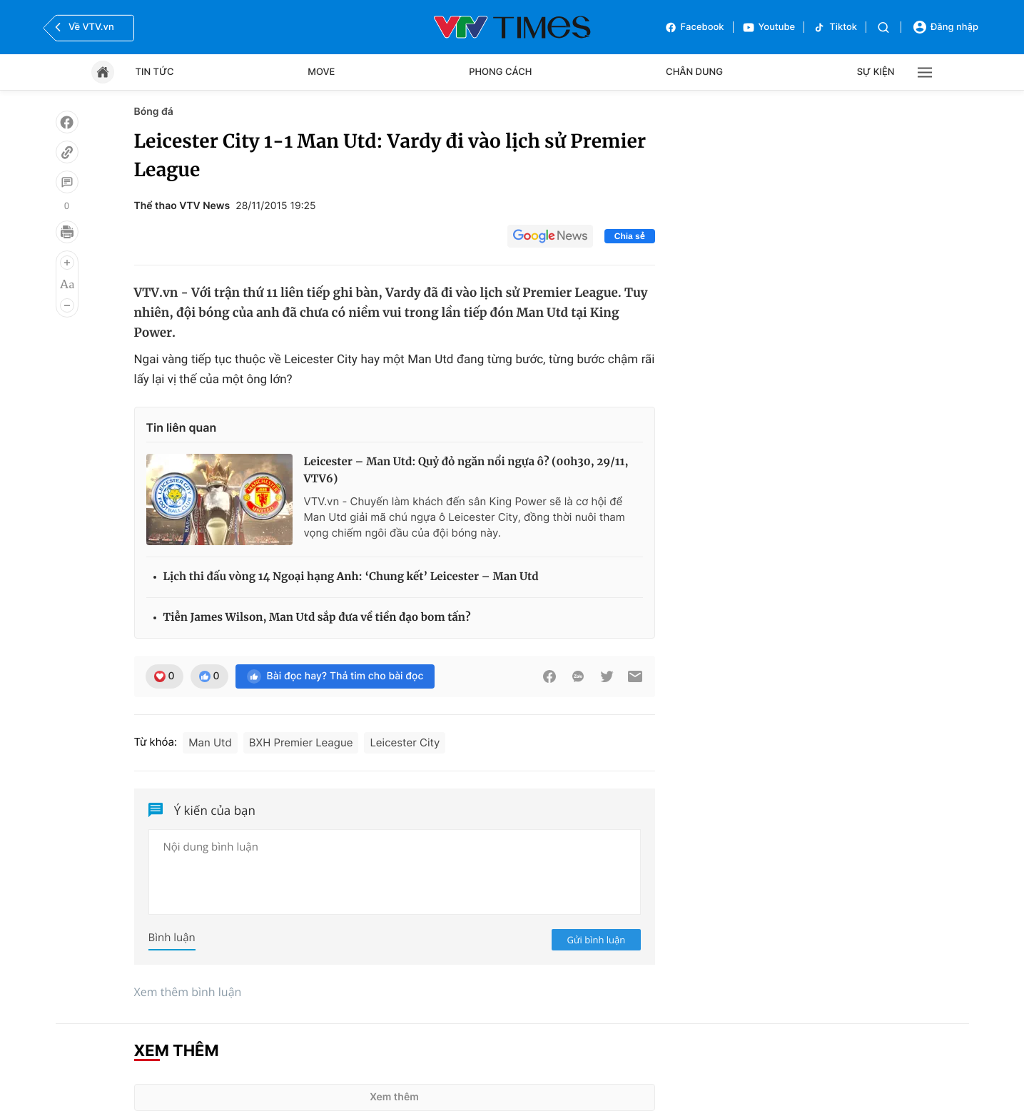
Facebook (694, 27)
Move (321, 72)
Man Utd (210, 742)
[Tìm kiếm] (883, 27)
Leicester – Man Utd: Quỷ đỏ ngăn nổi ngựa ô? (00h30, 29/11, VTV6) (466, 470)
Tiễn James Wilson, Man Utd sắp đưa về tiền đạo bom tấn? (317, 617)
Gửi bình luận (596, 939)
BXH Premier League (301, 742)
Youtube (769, 27)
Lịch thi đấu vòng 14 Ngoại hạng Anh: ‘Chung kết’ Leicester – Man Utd (351, 577)
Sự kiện (876, 72)
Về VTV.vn (82, 27)
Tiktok (835, 27)
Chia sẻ (629, 236)
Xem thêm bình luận (188, 992)
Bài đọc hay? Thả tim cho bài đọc (335, 676)
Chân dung (694, 72)
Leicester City (405, 742)
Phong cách (500, 72)
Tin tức (155, 72)
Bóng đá (153, 112)
